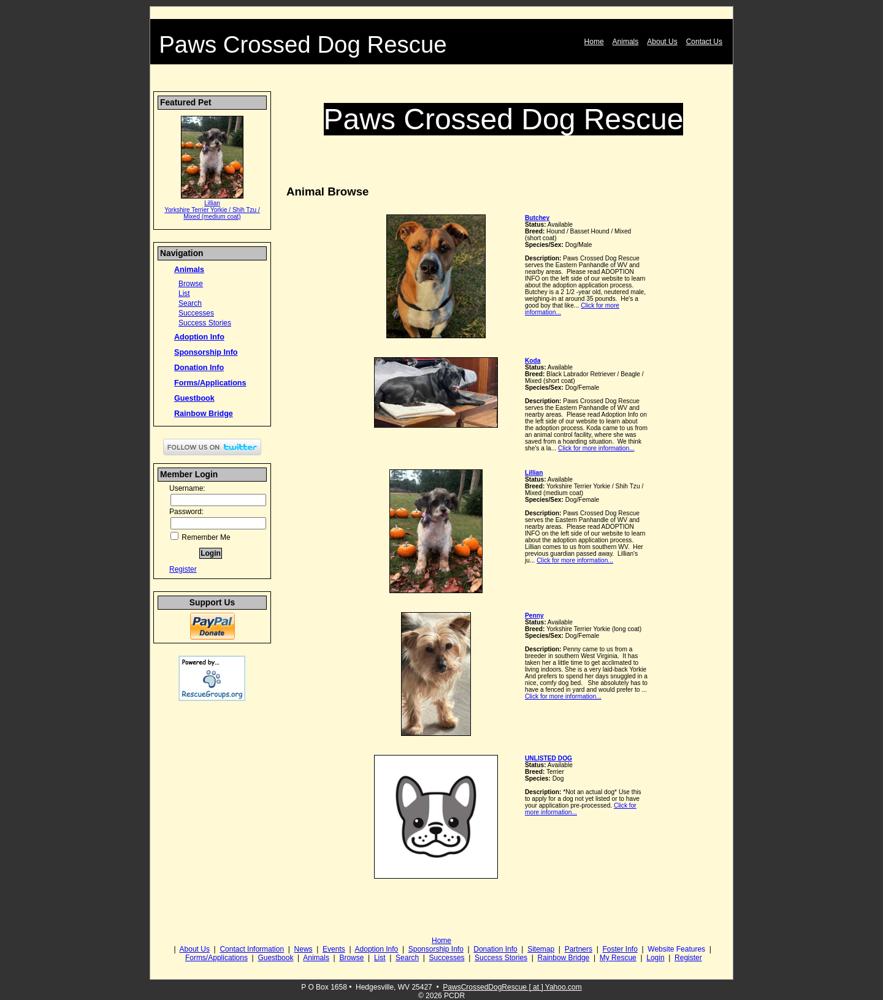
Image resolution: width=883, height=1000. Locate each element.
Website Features (676, 949)
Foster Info (619, 949)
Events (334, 949)
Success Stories (204, 323)
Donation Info (199, 367)
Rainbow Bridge (203, 413)
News (303, 949)
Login (655, 957)
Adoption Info (199, 337)
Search (190, 303)
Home (594, 41)
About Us (662, 41)
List (184, 293)
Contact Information (252, 949)
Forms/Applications (210, 383)
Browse (190, 283)
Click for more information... (596, 448)
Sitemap (540, 949)
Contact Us (704, 41)
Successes (196, 313)
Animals (626, 41)
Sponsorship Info (206, 352)
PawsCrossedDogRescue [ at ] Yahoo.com (512, 987)
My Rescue (618, 957)
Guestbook (194, 398)
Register (183, 569)
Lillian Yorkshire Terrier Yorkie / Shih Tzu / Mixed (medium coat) (211, 210)
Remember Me (200, 537)
